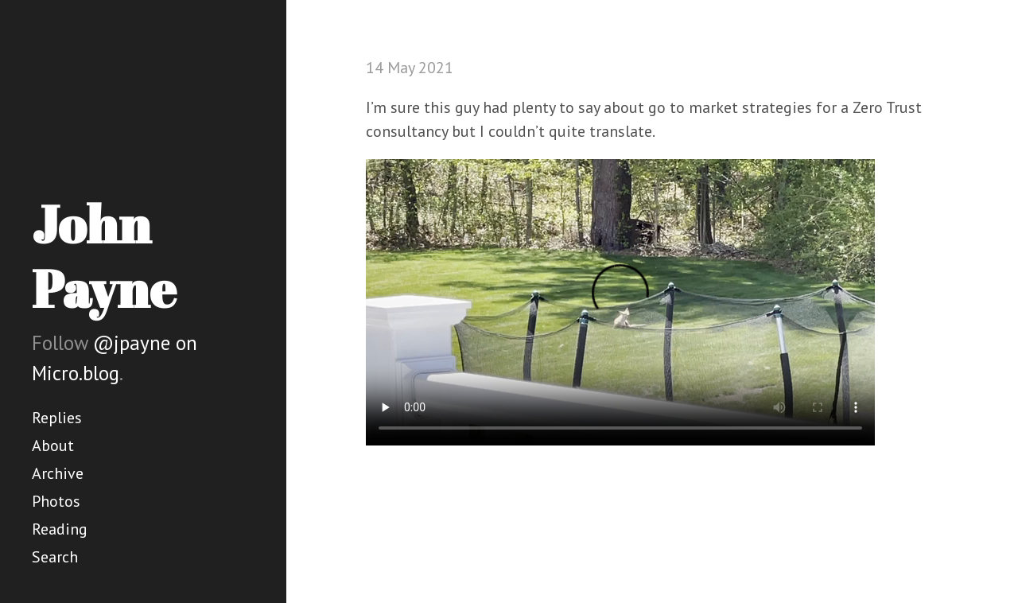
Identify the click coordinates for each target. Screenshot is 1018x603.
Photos (56, 501)
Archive (58, 473)
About (53, 445)
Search (55, 557)
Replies (57, 417)
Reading (59, 529)
